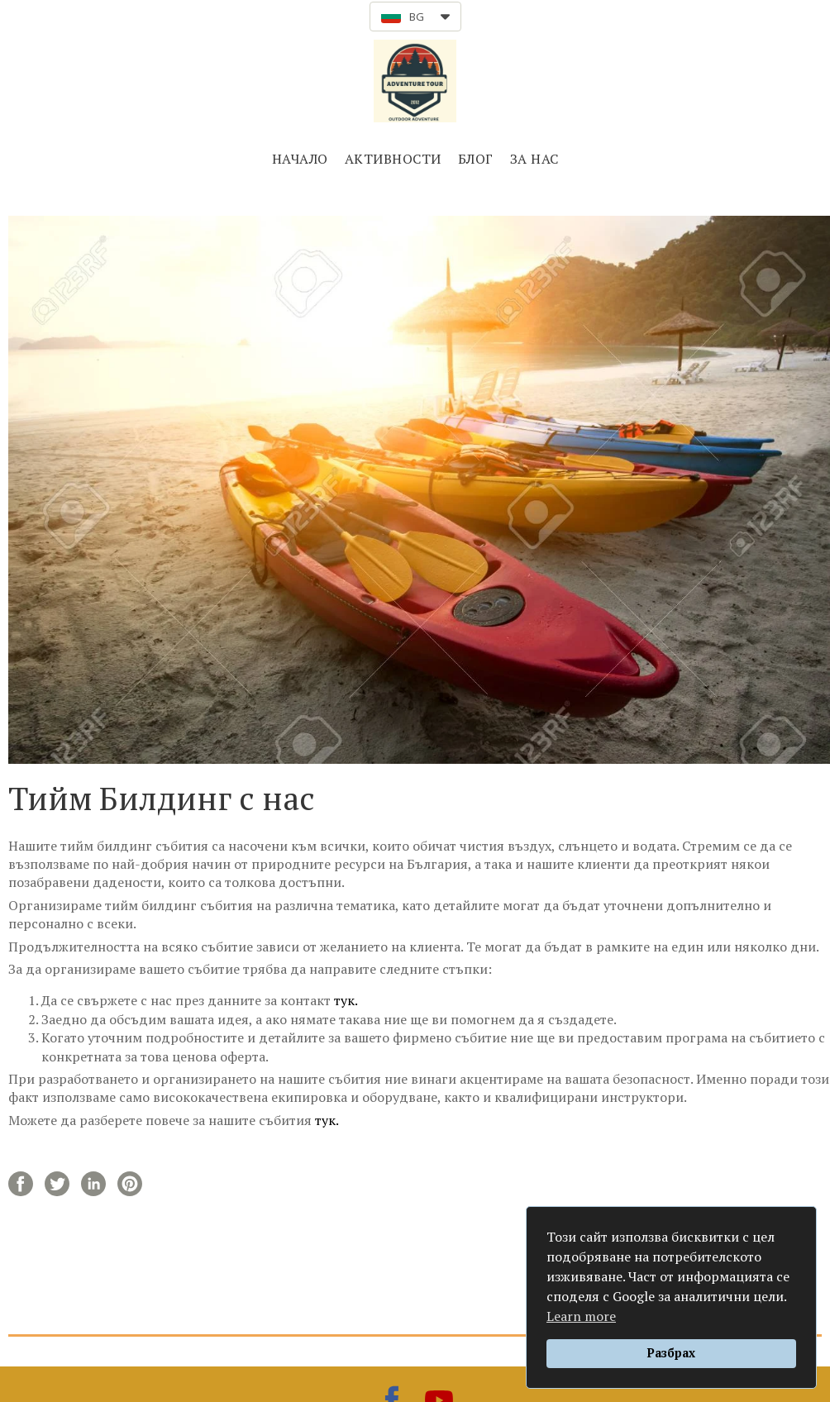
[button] (415, 16)
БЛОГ (476, 159)
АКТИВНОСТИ (393, 159)
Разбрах (671, 1353)
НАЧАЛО (300, 159)
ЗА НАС (534, 159)
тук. (346, 1000)
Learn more (581, 1316)
